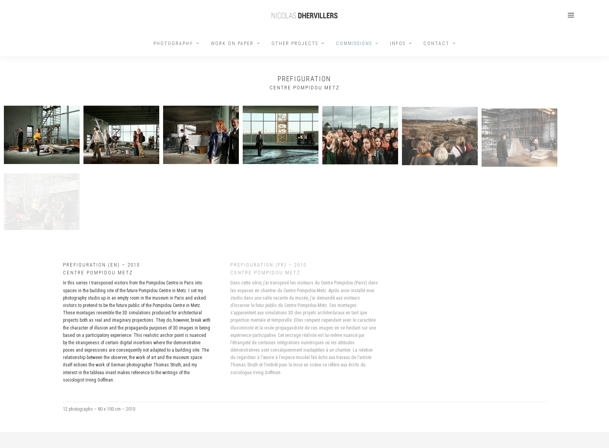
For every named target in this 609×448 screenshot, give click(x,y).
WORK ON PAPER (232, 43)
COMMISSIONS (354, 43)
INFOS (397, 43)
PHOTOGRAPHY (173, 43)
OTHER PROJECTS (294, 43)
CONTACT (436, 43)
